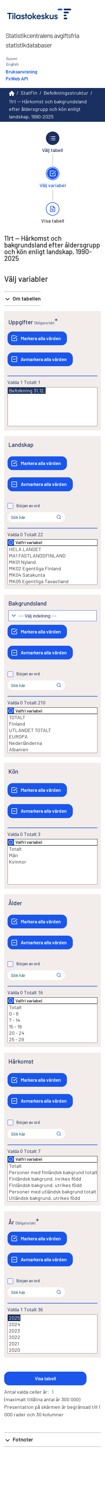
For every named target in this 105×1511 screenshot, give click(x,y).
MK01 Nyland (52, 562)
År (11, 1222)
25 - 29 (52, 1039)
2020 (52, 1350)
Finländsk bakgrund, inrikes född (52, 1179)
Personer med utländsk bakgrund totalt (52, 1191)
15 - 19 (52, 1026)
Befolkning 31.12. (27, 390)
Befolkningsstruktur (66, 93)
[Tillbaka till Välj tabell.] (52, 142)
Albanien (52, 749)
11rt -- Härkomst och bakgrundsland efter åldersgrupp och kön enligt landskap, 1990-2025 (48, 109)
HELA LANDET (52, 549)
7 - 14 (52, 1020)
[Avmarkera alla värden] (40, 359)
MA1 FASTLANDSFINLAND (52, 555)
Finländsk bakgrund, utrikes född (52, 1185)
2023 (52, 1331)
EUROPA (52, 736)
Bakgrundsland (27, 603)
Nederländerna (52, 743)
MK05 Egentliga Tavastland (52, 581)
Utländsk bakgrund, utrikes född (52, 1198)
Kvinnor (52, 862)
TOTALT (52, 717)
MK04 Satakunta (52, 575)
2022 (52, 1337)
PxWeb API (17, 78)
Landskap (21, 444)
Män (52, 855)
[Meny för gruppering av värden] (52, 615)
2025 (14, 1318)
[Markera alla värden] (37, 338)
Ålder (15, 902)
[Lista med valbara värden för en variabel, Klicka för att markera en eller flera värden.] (52, 406)
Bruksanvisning (21, 71)
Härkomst (21, 1061)
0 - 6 (52, 1013)
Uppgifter (20, 321)
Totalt (52, 849)
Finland (52, 724)
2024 (52, 1324)
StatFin (29, 93)
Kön (13, 771)
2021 (52, 1343)
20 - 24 (52, 1033)
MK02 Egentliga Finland (52, 568)
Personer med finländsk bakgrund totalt (52, 1172)
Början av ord (28, 506)
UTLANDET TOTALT (52, 730)
